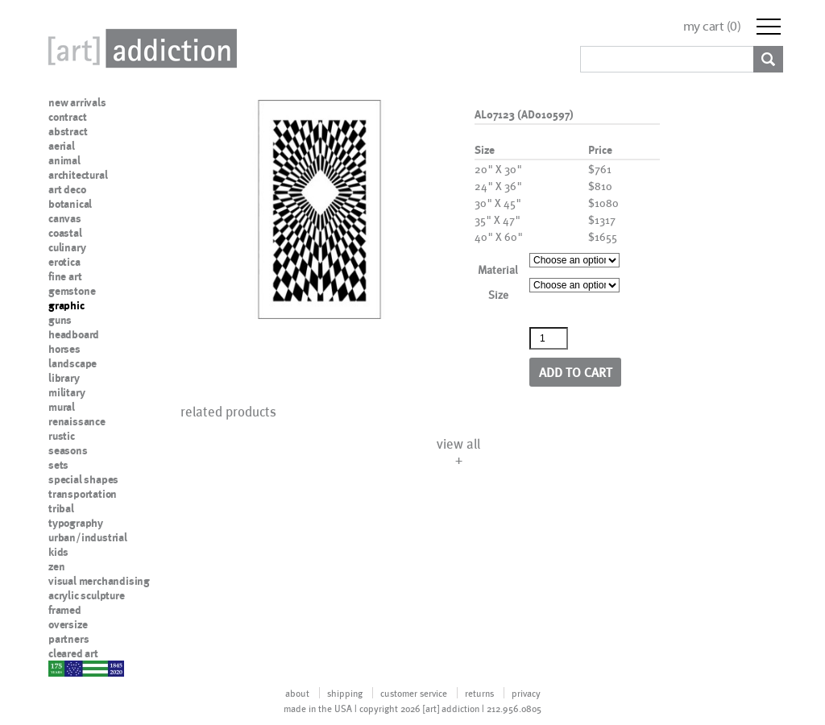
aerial (61, 145)
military (66, 392)
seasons (68, 450)
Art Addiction (139, 48)
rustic (61, 435)
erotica (64, 261)
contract (67, 116)
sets (58, 464)
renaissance (77, 421)
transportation (82, 493)
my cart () (712, 26)
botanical (70, 203)
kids (58, 551)
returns (479, 692)
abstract (67, 131)
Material (498, 269)
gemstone (71, 290)
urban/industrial (87, 537)
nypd (60, 667)
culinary (66, 247)
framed (64, 609)
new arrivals (77, 102)
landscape (72, 363)
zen (56, 566)
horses (64, 348)
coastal (65, 232)
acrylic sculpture (86, 595)
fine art (64, 276)
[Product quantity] (548, 338)
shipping (345, 692)
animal (64, 160)
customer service (413, 692)
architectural (77, 174)
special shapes (83, 479)
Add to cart (575, 371)
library (64, 377)
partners (68, 638)
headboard (73, 334)
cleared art (73, 653)
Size (498, 294)
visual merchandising (99, 580)
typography (75, 522)
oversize (67, 624)
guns (60, 319)
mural (61, 406)
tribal (61, 508)
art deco (66, 189)
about (297, 692)
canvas (64, 218)
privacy (526, 692)
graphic (66, 305)
